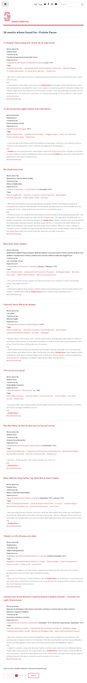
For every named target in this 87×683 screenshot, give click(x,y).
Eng (40, 4)
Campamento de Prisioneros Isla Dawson (22, 623)
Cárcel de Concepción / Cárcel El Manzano (23, 189)
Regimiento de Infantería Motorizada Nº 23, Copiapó (26, 556)
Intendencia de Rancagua (16, 129)
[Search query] (72, 4)
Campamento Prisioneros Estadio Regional (23, 324)
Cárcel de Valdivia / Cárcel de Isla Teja (21, 390)
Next (33, 675)
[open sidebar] (5, 4)
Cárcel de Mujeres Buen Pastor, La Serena (23, 498)
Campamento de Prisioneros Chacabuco (22, 266)
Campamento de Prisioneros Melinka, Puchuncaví (25, 63)
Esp (35, 4)
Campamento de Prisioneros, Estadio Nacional (24, 445)
